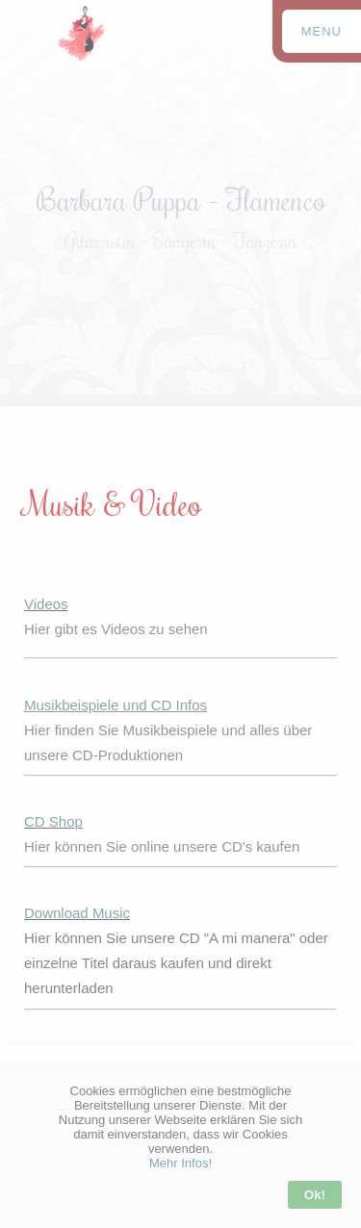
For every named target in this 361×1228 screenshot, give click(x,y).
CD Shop (53, 821)
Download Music (77, 913)
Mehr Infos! (180, 1163)
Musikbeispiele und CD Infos (115, 705)
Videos (46, 604)
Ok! (314, 1195)
